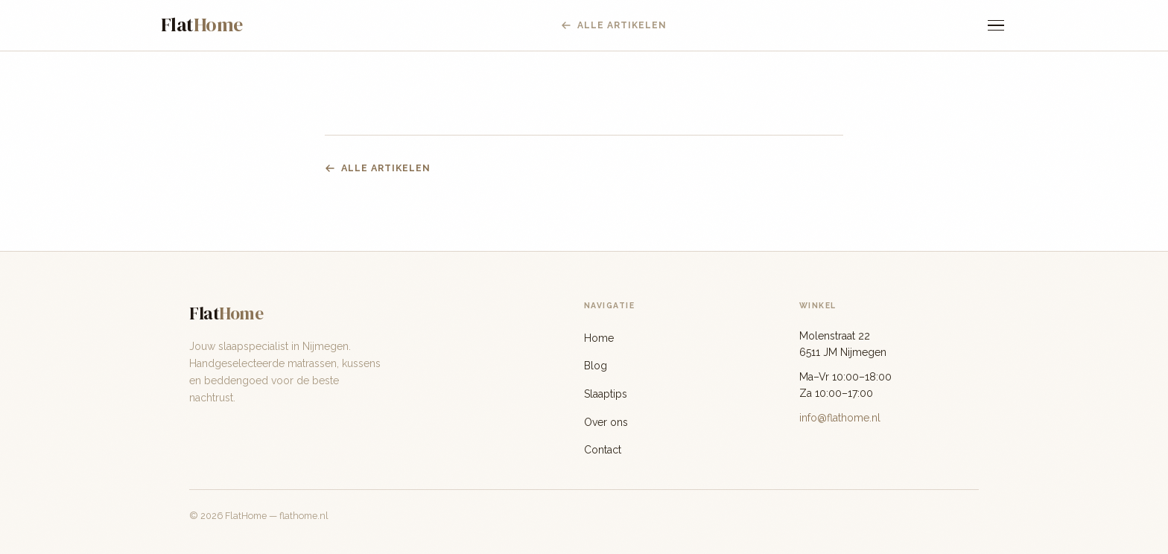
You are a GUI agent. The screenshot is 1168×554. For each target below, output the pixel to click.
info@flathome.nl (839, 418)
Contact (602, 450)
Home (599, 338)
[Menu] (996, 25)
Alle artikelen (378, 167)
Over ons (606, 422)
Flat (202, 24)
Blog (595, 366)
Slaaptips (605, 394)
